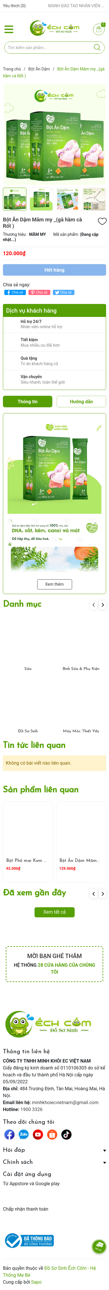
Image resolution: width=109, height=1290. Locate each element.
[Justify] (97, 47)
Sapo (36, 1282)
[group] (54, 134)
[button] (102, 605)
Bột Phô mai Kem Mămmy (33, 861)
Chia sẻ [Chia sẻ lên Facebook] (14, 292)
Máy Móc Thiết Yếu (81, 731)
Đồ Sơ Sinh (28, 731)
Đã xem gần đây (34, 893)
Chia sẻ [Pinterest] (38, 292)
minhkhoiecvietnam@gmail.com (65, 1102)
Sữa (27, 669)
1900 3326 (31, 1109)
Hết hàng (54, 270)
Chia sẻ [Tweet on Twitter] (63, 292)
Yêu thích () (14, 5)
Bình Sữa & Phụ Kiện (80, 669)
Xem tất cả (54, 912)
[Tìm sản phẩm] (54, 47)
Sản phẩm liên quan (40, 790)
